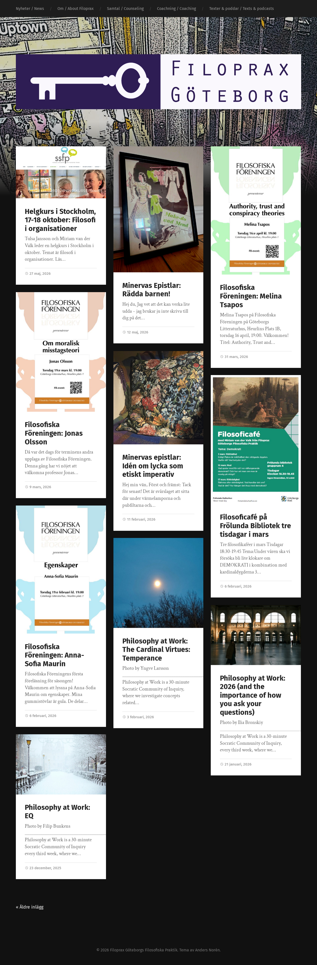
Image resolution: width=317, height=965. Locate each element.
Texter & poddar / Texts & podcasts (241, 8)
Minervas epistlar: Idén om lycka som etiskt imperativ (152, 466)
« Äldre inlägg (29, 906)
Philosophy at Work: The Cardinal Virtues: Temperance (156, 649)
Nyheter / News (30, 8)
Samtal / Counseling (125, 8)
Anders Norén (207, 949)
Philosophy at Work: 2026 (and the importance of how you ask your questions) (252, 695)
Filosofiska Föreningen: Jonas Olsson (54, 433)
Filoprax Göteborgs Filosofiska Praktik (143, 949)
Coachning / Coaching (176, 8)
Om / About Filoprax (75, 8)
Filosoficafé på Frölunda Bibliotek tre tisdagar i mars (255, 526)
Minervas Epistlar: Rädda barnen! (151, 290)
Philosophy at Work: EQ (57, 811)
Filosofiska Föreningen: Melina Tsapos (251, 296)
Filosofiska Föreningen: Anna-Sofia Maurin (54, 655)
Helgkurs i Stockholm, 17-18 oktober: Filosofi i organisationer (60, 220)
